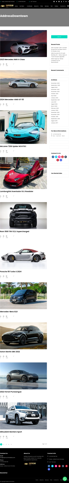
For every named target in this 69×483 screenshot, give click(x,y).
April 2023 (53, 95)
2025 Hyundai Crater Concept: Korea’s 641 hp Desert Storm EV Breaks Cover (59, 49)
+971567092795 (21, 1)
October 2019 (54, 116)
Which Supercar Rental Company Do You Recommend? (57, 60)
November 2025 (55, 83)
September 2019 (55, 118)
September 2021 (55, 100)
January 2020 (54, 110)
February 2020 (55, 108)
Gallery (56, 6)
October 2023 (54, 93)
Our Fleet (22, 6)
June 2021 (53, 102)
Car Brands (29, 6)
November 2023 (55, 91)
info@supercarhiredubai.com (7, 457)
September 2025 (55, 85)
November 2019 (55, 114)
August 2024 (54, 87)
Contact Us (63, 6)
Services (47, 6)
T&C (52, 6)
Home (16, 6)
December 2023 (55, 89)
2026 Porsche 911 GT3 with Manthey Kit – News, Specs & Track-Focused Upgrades (59, 55)
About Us (36, 6)
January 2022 (54, 97)
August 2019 (54, 120)
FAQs (41, 6)
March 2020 (54, 106)
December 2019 (55, 112)
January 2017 (54, 123)
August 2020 (54, 104)
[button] (65, 479)
